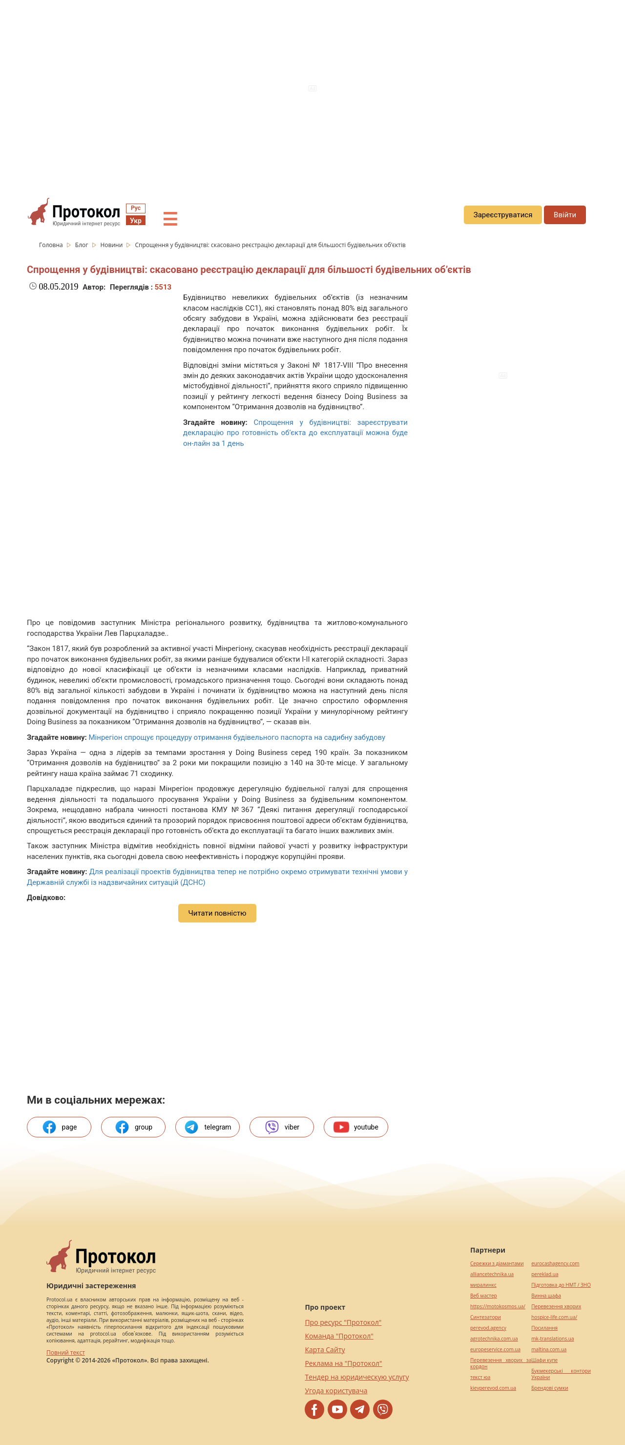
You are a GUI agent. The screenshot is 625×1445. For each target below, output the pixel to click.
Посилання (544, 1328)
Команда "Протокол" (339, 1335)
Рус (136, 208)
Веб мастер (483, 1296)
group (133, 1127)
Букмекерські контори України (561, 1374)
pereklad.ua (544, 1274)
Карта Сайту (325, 1349)
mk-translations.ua (552, 1339)
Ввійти (565, 214)
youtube (355, 1127)
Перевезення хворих (556, 1306)
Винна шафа (546, 1296)
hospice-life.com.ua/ (554, 1317)
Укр (136, 221)
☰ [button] (170, 219)
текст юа (480, 1377)
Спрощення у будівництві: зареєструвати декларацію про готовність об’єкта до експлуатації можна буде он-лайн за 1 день (295, 433)
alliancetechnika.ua (492, 1274)
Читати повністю (217, 913)
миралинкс (483, 1285)
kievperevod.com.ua (493, 1388)
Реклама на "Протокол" (343, 1363)
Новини (113, 245)
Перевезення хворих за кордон (500, 1363)
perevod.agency (488, 1328)
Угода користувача (336, 1390)
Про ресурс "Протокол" (343, 1322)
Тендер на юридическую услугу (357, 1377)
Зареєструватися (503, 214)
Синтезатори (485, 1317)
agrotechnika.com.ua (494, 1339)
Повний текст (65, 1352)
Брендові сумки (549, 1388)
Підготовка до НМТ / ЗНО (561, 1285)
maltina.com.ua (548, 1349)
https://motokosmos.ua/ (497, 1306)
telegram (207, 1127)
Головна (51, 245)
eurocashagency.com (555, 1263)
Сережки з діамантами (497, 1263)
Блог (82, 245)
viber (281, 1127)
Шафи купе (544, 1360)
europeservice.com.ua (495, 1349)
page (59, 1127)
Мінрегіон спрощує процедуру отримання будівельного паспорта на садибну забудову (236, 737)
